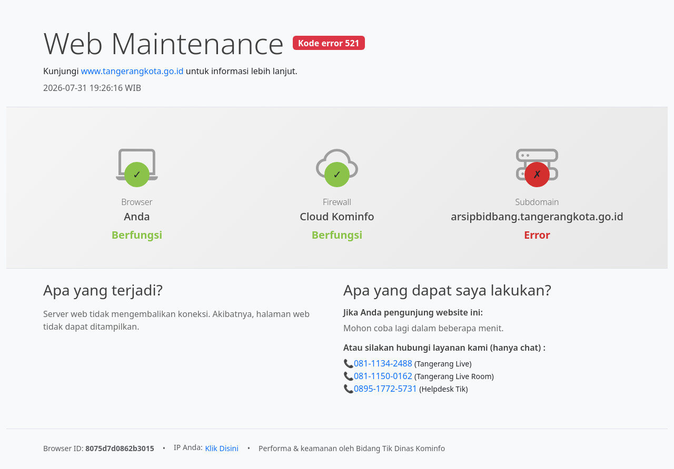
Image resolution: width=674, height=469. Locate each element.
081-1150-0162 (383, 376)
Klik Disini (221, 448)
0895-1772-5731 (385, 388)
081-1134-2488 (383, 363)
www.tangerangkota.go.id (132, 71)
